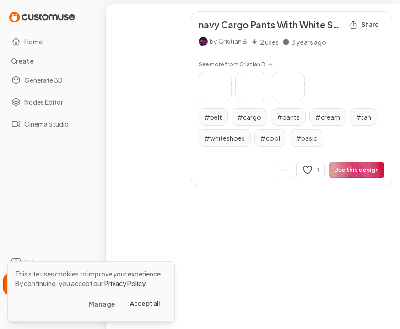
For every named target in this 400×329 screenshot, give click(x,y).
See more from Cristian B (236, 64)
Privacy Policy (124, 283)
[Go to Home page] (42, 16)
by (228, 41)
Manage (101, 304)
